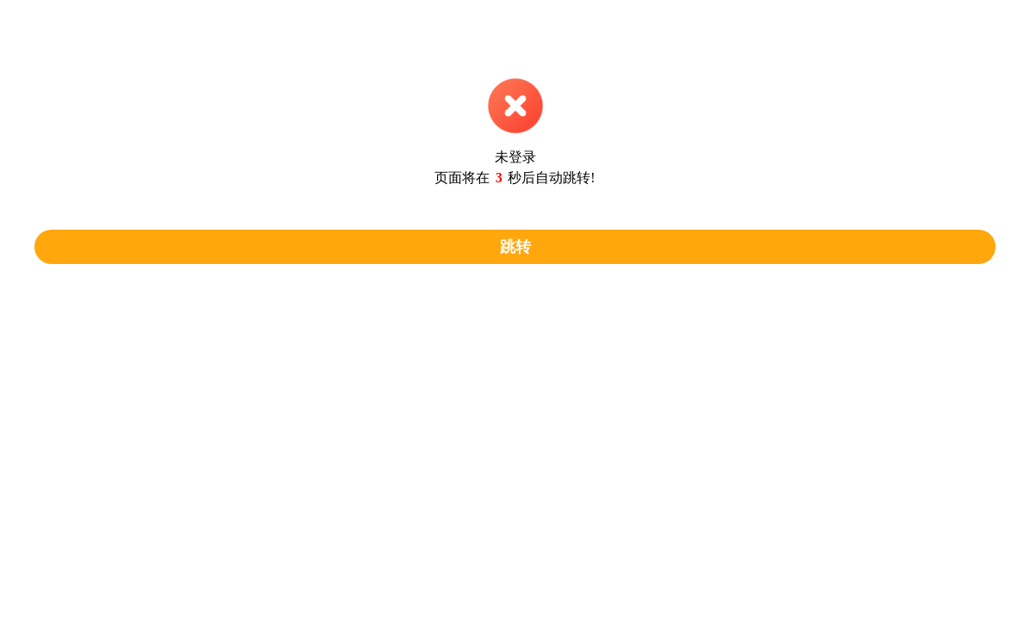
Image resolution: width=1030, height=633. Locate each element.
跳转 (515, 246)
